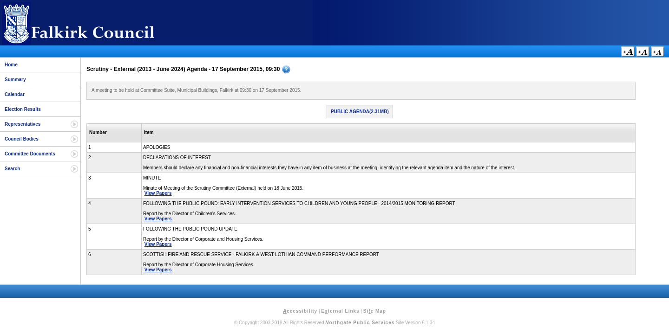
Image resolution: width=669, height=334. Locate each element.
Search (12, 168)
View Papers (158, 193)
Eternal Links (340, 311)
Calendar (15, 94)
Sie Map (374, 311)
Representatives (22, 124)
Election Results (23, 109)
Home (11, 64)
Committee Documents (30, 153)
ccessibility (300, 311)
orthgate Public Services (359, 322)
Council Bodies (22, 138)
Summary (15, 79)
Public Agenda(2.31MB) (360, 111)
